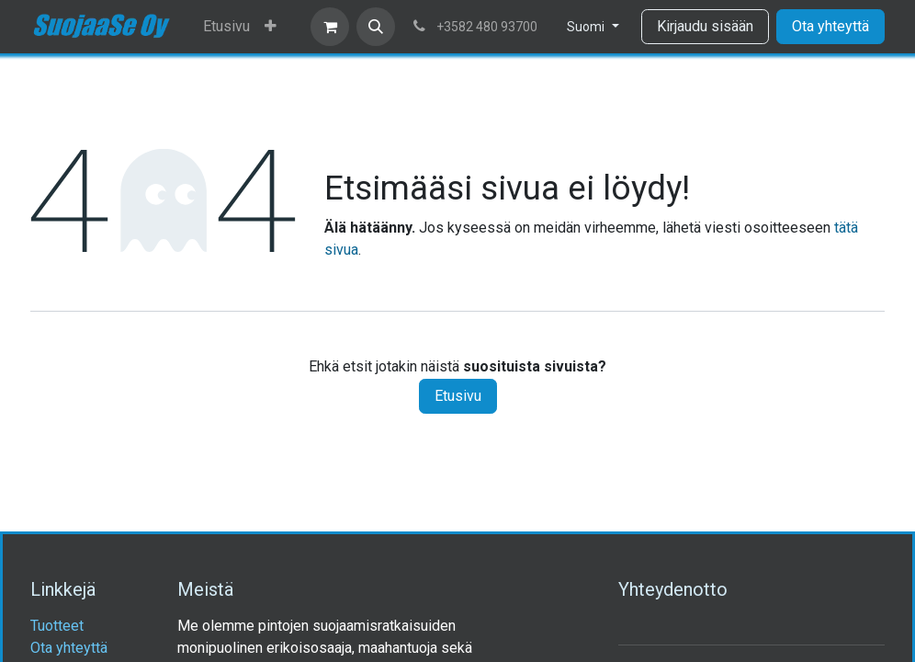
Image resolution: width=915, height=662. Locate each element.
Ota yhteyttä (830, 26)
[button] (375, 26)
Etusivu (458, 396)
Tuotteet (57, 625)
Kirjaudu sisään (705, 26)
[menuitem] (226, 26)
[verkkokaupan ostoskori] (330, 26)
